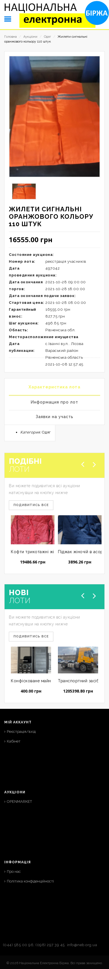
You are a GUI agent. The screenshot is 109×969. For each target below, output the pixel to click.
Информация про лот (54, 402)
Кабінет (14, 741)
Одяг (47, 37)
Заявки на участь (54, 416)
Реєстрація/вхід (21, 731)
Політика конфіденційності (30, 881)
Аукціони (30, 37)
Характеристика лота (54, 387)
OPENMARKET (19, 801)
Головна (10, 37)
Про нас (14, 871)
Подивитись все (31, 505)
